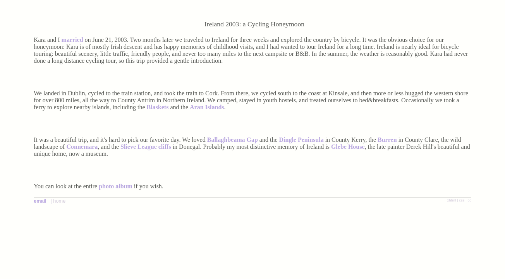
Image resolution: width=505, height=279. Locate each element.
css (461, 200)
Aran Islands (207, 107)
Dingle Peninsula (302, 139)
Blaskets (158, 107)
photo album (115, 186)
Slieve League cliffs (145, 146)
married (72, 39)
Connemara (82, 146)
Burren (387, 139)
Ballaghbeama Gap (232, 139)
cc (469, 200)
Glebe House (348, 146)
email (40, 201)
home (59, 201)
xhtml (451, 200)
